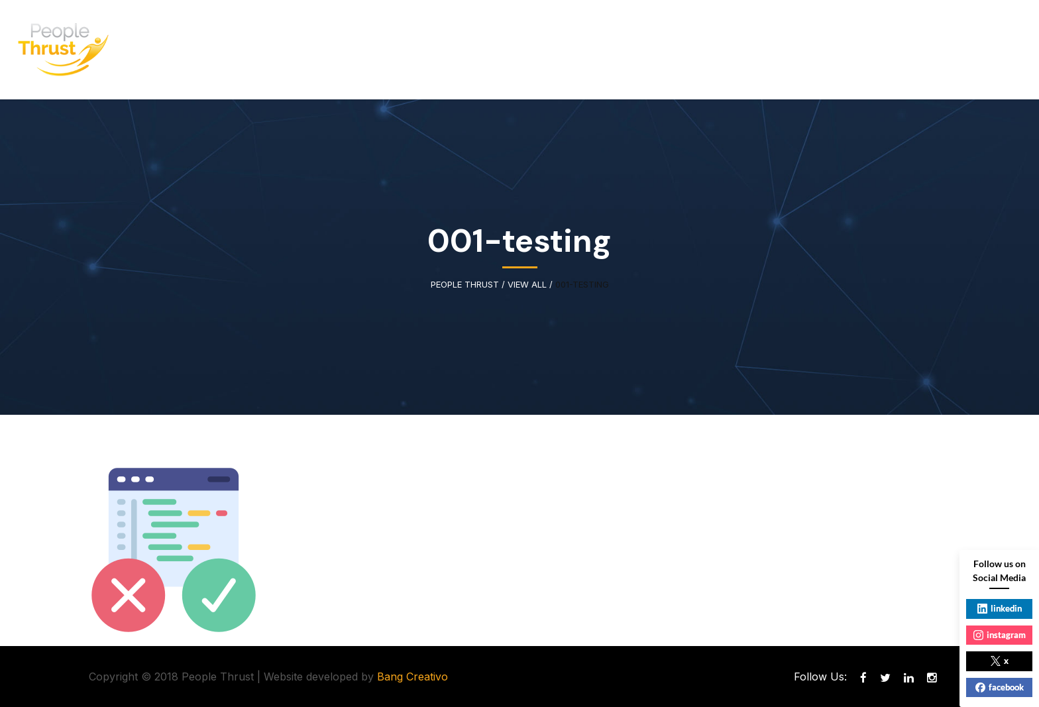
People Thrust (465, 284)
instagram (999, 634)
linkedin (999, 608)
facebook (999, 687)
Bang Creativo (412, 676)
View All (527, 284)
